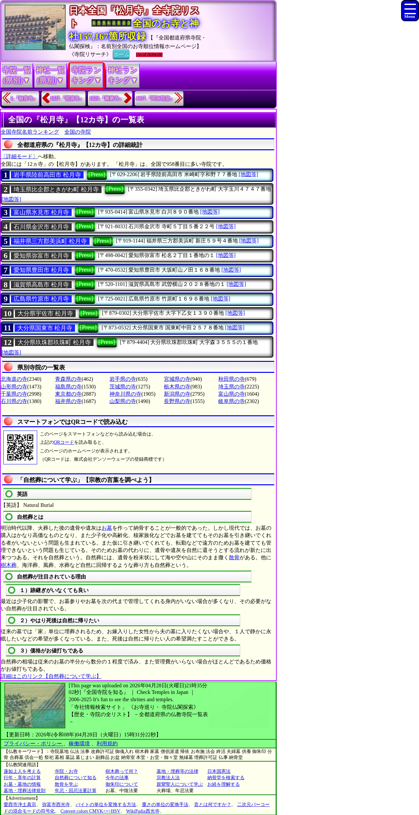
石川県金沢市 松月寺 (41, 227)
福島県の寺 (68, 386)
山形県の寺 (14, 386)
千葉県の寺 (14, 394)
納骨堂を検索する (225, 777)
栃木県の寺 (177, 386)
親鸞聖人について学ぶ (180, 784)
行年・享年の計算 (22, 777)
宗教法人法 (168, 777)
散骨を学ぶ (66, 784)
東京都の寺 (68, 394)
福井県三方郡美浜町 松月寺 (50, 241)
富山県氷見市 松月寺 (41, 212)
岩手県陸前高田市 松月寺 (47, 174)
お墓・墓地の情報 (22, 784)
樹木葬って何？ (121, 771)
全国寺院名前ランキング (30, 132)
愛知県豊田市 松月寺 (41, 270)
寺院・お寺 (66, 771)
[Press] (97, 174)
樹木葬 (9, 565)
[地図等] (248, 174)
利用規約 (107, 743)
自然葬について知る (76, 777)
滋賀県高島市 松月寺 (41, 284)
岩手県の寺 (122, 379)
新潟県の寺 (177, 394)
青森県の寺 (68, 379)
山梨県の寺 (122, 401)
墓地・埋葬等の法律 (177, 771)
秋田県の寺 (231, 379)
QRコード (64, 442)
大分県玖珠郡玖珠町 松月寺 (54, 342)
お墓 (107, 528)
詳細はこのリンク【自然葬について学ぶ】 (51, 676)
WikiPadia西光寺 (143, 811)
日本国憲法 (219, 771)
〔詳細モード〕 (19, 156)
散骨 (234, 557)
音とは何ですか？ (212, 804)
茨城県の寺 (122, 386)
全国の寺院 (77, 132)
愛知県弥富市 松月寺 (41, 255)
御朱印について (121, 784)
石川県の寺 (14, 401)
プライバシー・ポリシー (33, 743)
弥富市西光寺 (56, 804)
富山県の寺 (231, 394)
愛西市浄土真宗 (20, 804)
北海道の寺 (14, 379)
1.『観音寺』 (24, 98)
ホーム (121, 54)
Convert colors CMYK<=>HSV (90, 811)
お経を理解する (223, 784)
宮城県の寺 (177, 379)
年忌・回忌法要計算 (76, 790)
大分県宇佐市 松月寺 (45, 313)
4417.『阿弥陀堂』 (155, 98)
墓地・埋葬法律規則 (24, 790)
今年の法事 (117, 777)
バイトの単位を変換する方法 (106, 804)
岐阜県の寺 (231, 401)
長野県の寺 (177, 401)
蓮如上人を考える (22, 771)
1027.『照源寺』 (67, 98)
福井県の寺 (68, 401)
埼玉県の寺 (231, 386)
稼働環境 (79, 743)
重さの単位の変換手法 (165, 804)
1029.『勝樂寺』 (106, 98)
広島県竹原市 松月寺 (41, 299)
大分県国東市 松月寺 (45, 328)
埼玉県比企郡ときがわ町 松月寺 (56, 189)
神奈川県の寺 (125, 394)
